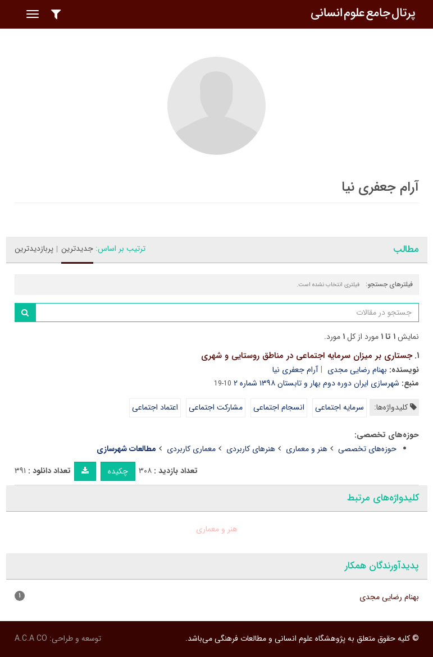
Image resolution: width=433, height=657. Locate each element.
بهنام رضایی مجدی (357, 370)
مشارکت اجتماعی (216, 407)
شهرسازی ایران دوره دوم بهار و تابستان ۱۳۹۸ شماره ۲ (316, 383)
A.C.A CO (31, 638)
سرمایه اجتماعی (339, 407)
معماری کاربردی (191, 449)
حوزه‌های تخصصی (367, 449)
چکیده (118, 471)
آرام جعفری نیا (295, 370)
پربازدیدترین (34, 248)
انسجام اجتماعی (278, 407)
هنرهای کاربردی (250, 449)
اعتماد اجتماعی (155, 407)
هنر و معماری (306, 449)
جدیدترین (77, 248)
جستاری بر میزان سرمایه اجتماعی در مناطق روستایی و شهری (306, 355)
